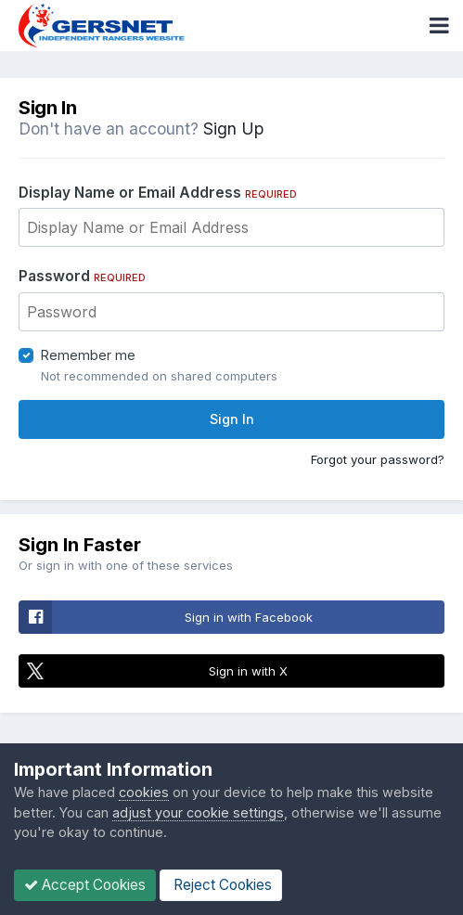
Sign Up (233, 128)
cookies (144, 792)
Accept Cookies (85, 885)
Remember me (88, 355)
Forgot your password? (377, 459)
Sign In (232, 419)
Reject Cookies (221, 885)
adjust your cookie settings (198, 812)
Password (82, 276)
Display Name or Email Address (158, 192)
